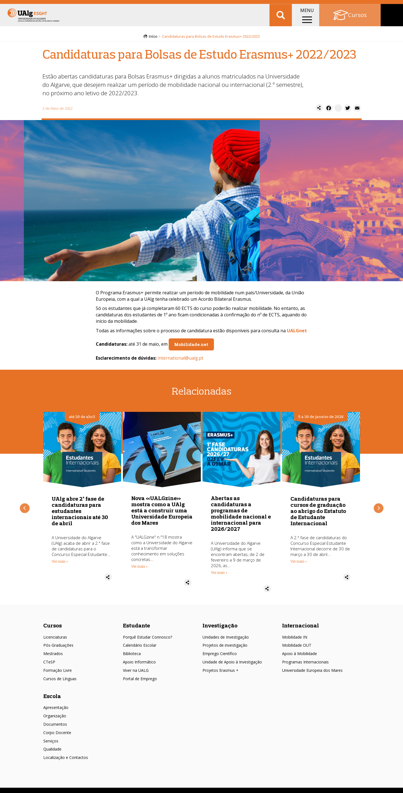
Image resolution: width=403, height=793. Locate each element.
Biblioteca (132, 655)
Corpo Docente (57, 734)
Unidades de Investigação (225, 639)
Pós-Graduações (58, 647)
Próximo (378, 510)
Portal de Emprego (140, 680)
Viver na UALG (136, 672)
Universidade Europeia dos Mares (312, 672)
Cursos (52, 627)
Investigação (219, 627)
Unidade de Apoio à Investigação (232, 664)
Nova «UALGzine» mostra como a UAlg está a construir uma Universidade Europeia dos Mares (161, 512)
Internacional (300, 627)
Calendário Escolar (139, 647)
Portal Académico (357, 5)
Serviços (50, 743)
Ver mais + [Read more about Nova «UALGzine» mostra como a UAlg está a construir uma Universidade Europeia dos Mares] (139, 568)
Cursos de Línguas (60, 680)
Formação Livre (57, 672)
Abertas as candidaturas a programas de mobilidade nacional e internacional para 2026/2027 (241, 515)
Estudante (136, 627)
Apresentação (55, 709)
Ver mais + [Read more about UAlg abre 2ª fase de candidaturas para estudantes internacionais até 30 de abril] (60, 563)
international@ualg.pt (180, 360)
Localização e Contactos (65, 759)
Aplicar (281, 22)
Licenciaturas (55, 639)
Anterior (25, 510)
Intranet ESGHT (102, 5)
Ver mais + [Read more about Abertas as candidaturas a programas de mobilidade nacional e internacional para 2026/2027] (219, 574)
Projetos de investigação (224, 647)
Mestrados (53, 655)
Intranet (391, 5)
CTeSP (49, 664)
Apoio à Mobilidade (299, 655)
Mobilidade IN (294, 639)
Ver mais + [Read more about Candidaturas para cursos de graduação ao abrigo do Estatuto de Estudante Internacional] (298, 563)
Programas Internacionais (305, 664)
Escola (52, 697)
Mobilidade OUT (296, 647)
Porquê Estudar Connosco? (147, 639)
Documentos (55, 726)
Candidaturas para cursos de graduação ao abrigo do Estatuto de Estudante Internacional (318, 513)
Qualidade (52, 751)
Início (153, 38)
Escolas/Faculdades (61, 5)
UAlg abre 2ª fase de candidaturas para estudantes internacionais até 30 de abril (80, 513)
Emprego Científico (219, 655)
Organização (54, 717)
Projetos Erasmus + (220, 672)
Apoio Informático (139, 664)
